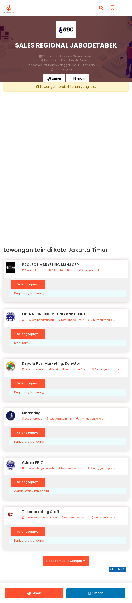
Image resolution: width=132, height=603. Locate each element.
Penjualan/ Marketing (29, 293)
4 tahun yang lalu (65, 69)
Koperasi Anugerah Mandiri (40, 369)
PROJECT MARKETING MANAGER (50, 264)
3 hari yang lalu (90, 270)
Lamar (54, 78)
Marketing (31, 413)
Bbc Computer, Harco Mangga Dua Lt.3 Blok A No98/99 (65, 65)
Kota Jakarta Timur (61, 270)
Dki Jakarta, (50, 60)
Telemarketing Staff (40, 511)
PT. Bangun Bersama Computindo (65, 56)
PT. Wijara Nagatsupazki (38, 320)
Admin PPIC (32, 462)
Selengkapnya (28, 284)
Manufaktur (22, 343)
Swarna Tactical (33, 270)
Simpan (77, 78)
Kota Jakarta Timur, (74, 60)
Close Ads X (117, 569)
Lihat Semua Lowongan (65, 561)
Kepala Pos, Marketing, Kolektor (51, 363)
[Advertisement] (66, 127)
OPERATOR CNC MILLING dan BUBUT (54, 314)
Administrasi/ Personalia (31, 491)
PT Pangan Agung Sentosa (39, 517)
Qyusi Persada (32, 418)
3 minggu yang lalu (101, 320)
